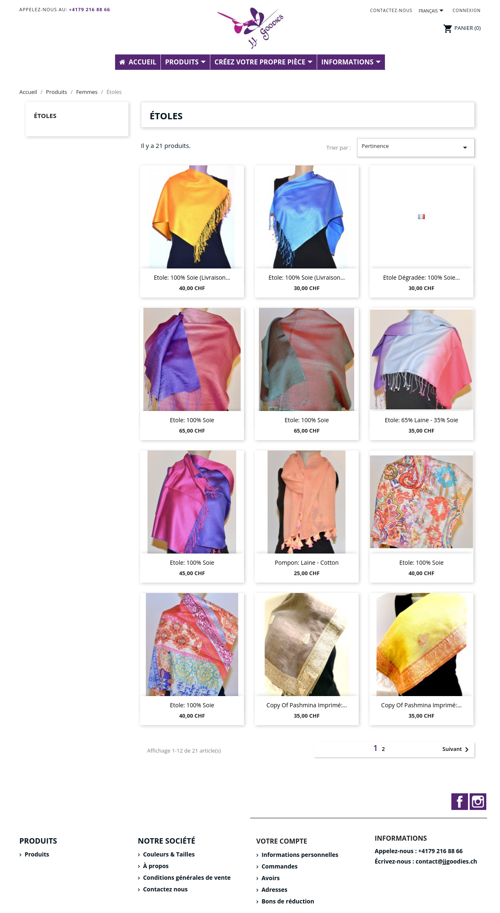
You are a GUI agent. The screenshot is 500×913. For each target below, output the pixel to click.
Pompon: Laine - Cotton (307, 562)
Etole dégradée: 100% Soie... (421, 277)
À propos (155, 866)
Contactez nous (165, 889)
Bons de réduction (287, 901)
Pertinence (416, 147)
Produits (36, 854)
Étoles (45, 115)
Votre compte (281, 841)
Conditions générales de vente (186, 877)
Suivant (457, 750)
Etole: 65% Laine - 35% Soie (421, 420)
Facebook (459, 801)
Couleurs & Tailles (168, 854)
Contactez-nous (391, 10)
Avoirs (270, 878)
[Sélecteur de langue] (432, 11)
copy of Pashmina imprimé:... (306, 705)
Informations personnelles (299, 855)
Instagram (478, 801)
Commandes (279, 866)
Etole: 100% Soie (192, 420)
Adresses (274, 889)
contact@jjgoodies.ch (446, 861)
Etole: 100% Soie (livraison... (192, 277)
